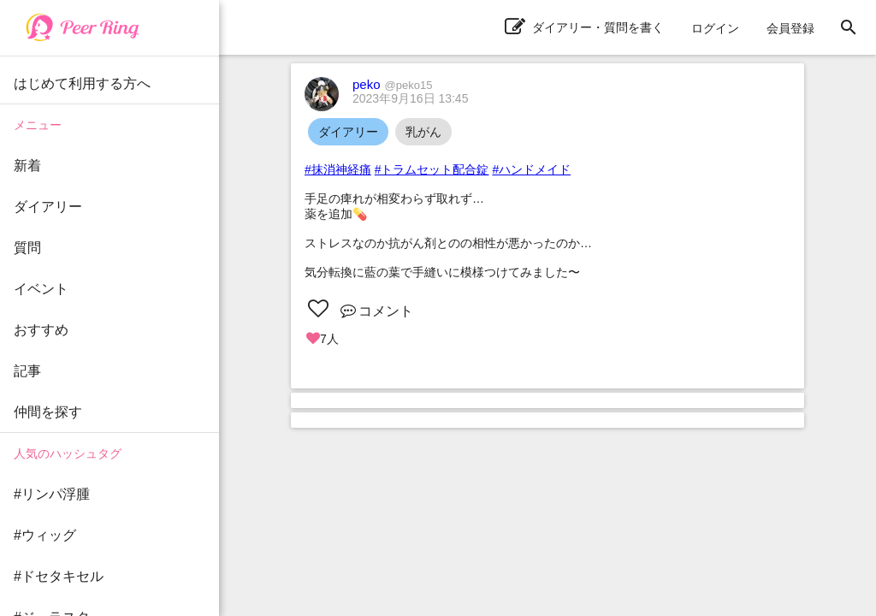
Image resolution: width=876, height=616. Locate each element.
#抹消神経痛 (338, 169)
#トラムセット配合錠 (432, 169)
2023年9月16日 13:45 (410, 98)
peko (392, 84)
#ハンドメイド (531, 169)
